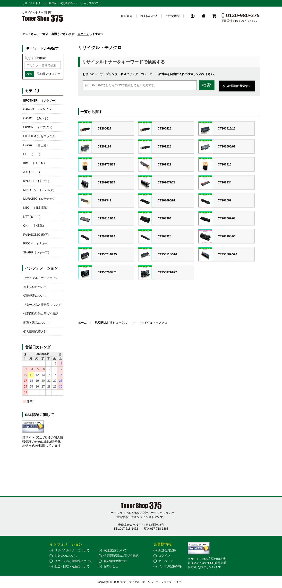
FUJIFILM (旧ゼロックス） (112, 322)
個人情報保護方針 (35, 331)
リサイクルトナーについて (40, 278)
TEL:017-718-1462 (126, 528)
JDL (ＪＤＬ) (31, 172)
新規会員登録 (167, 550)
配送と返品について (36, 322)
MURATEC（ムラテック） (40, 198)
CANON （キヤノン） (38, 109)
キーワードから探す (42, 48)
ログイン (83, 34)
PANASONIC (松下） (37, 234)
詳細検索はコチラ (48, 74)
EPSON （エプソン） (38, 127)
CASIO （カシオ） (36, 118)
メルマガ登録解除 (170, 566)
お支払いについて (35, 287)
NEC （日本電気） (36, 207)
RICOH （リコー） (36, 243)
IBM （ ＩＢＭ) (34, 163)
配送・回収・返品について (71, 566)
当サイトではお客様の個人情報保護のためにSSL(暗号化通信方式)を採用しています (42, 442)
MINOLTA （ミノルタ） (39, 190)
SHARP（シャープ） (37, 252)
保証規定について (35, 295)
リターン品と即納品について (42, 304)
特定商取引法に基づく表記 (40, 313)
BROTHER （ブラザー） (40, 100)
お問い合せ (110, 566)
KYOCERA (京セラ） (37, 181)
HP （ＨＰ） (32, 154)
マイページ (165, 561)
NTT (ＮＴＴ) (31, 216)
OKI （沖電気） (34, 225)
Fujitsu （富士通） (36, 145)
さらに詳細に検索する (236, 86)
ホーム (82, 322)
